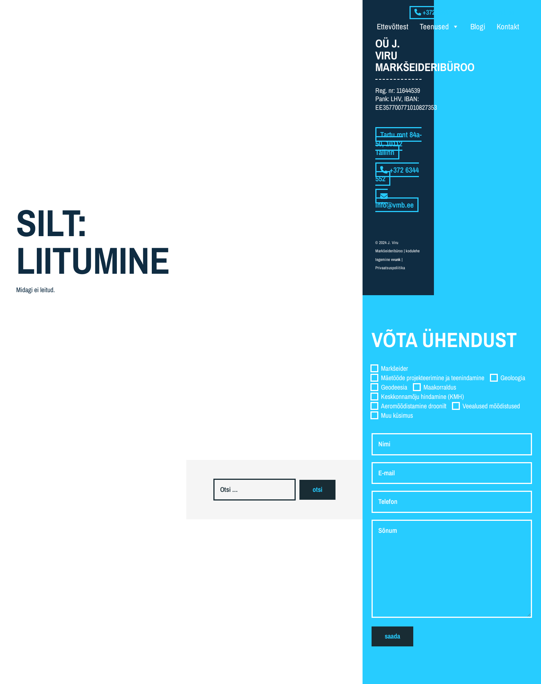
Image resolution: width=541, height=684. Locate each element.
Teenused (439, 26)
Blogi (477, 26)
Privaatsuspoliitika (390, 267)
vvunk (395, 259)
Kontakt (508, 26)
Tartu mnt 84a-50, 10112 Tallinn (398, 143)
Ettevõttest (392, 26)
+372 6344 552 (397, 174)
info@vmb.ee (394, 201)
